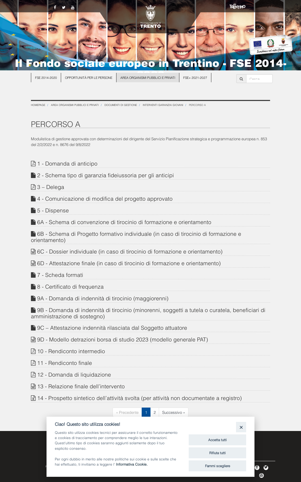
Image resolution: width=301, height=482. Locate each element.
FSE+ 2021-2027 (195, 77)
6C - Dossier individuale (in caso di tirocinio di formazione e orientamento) (130, 251)
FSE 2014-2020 (46, 77)
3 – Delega (50, 186)
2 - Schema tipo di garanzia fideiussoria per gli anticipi (105, 174)
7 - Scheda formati (60, 274)
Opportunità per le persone (88, 77)
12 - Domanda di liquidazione (74, 374)
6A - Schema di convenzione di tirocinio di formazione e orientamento (124, 221)
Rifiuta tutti (217, 452)
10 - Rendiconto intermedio (71, 350)
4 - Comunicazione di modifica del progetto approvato (105, 198)
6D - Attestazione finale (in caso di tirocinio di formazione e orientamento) (129, 262)
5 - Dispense (53, 209)
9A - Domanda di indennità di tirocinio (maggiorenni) (102, 297)
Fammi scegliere (217, 465)
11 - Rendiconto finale (64, 362)
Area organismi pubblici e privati (147, 77)
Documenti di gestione (120, 104)
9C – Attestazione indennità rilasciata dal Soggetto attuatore (112, 327)
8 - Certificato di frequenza (70, 286)
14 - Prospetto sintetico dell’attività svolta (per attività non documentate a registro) (139, 397)
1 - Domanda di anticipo (67, 163)
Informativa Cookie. (132, 464)
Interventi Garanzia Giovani (163, 104)
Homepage (38, 104)
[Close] (241, 427)
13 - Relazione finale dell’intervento (81, 385)
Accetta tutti (217, 439)
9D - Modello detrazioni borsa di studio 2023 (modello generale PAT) (122, 339)
